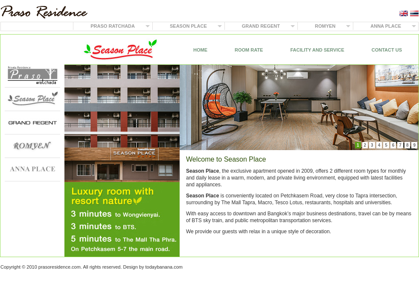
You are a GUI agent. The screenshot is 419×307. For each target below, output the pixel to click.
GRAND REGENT (261, 26)
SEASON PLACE (188, 26)
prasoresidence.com (59, 266)
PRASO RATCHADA (112, 26)
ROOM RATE (249, 49)
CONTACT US (387, 49)
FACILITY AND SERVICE (317, 49)
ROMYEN (325, 26)
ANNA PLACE (385, 26)
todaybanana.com (164, 266)
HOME (200, 49)
